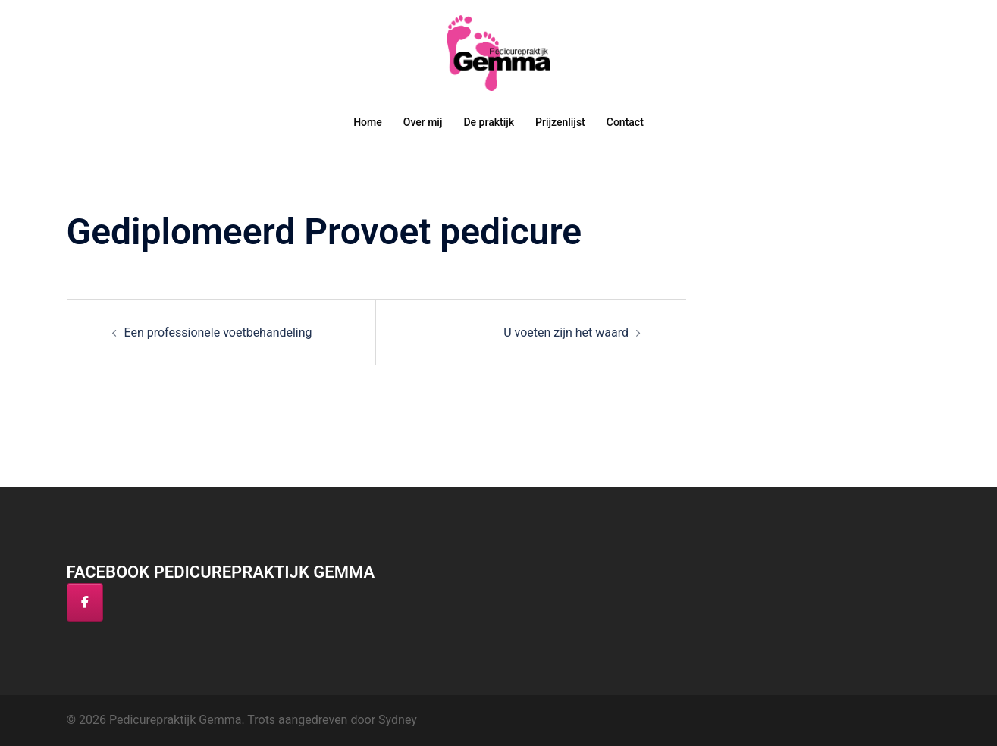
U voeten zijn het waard (566, 332)
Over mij (423, 122)
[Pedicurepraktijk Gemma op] (125, 603)
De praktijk (488, 122)
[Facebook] (85, 602)
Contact (625, 122)
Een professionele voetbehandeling (218, 332)
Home (367, 122)
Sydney (397, 720)
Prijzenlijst (560, 122)
